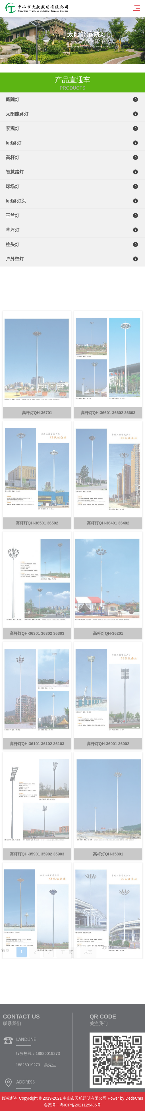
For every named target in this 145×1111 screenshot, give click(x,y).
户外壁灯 (15, 262)
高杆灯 (12, 161)
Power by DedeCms (125, 1098)
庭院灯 (12, 103)
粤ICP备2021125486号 (80, 1105)
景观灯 (12, 132)
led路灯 (13, 146)
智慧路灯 (15, 175)
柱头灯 (12, 248)
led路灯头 (16, 204)
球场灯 (12, 190)
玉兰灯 (12, 219)
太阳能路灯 (17, 117)
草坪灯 (12, 233)
